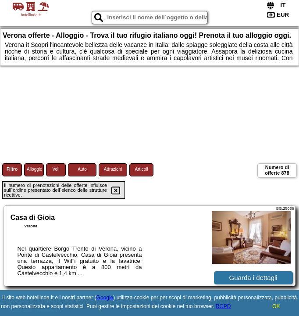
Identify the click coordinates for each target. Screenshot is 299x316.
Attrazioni (113, 169)
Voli (55, 169)
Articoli (141, 169)
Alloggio (35, 169)
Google (105, 297)
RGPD (223, 306)
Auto (82, 169)
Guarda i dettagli (253, 277)
